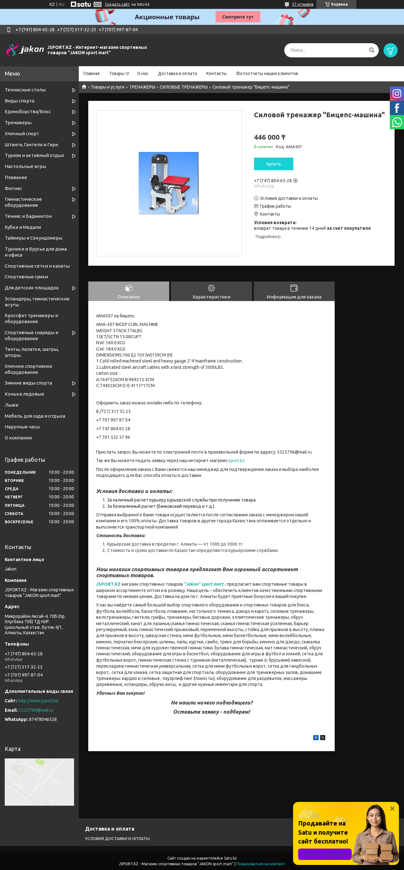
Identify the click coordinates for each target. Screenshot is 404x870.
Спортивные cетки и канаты (37, 266)
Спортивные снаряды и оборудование (31, 335)
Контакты (216, 73)
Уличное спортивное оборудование (28, 369)
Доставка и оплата (177, 73)
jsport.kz (236, 460)
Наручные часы (22, 426)
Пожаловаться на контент (260, 864)
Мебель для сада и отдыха (35, 416)
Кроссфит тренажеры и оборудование (31, 318)
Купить (274, 163)
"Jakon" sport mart (203, 584)
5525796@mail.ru (36, 710)
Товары (116, 73)
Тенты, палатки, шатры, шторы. (32, 352)
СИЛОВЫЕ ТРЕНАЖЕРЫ (184, 87)
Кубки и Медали (23, 227)
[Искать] (372, 50)
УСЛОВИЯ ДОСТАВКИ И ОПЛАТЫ (117, 838)
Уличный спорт (22, 133)
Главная (92, 73)
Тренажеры (18, 122)
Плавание (16, 177)
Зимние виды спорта (28, 383)
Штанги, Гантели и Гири (31, 144)
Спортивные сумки (26, 276)
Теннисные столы (25, 89)
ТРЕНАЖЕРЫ (142, 87)
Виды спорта (19, 100)
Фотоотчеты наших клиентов (267, 73)
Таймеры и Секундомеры (33, 238)
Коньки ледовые (24, 394)
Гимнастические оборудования (23, 202)
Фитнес (13, 188)
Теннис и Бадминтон (28, 216)
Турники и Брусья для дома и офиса (36, 252)
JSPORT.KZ (108, 584)
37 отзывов (302, 4)
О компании (18, 437)
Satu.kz (230, 858)
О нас (142, 73)
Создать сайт (117, 4)
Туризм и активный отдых (34, 155)
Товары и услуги (107, 87)
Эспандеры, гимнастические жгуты (37, 301)
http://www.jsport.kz (38, 700)
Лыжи (11, 405)
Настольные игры (25, 166)
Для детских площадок (32, 287)
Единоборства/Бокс (28, 111)
